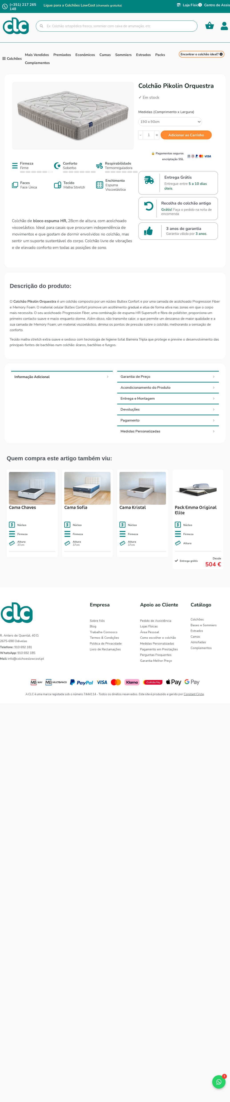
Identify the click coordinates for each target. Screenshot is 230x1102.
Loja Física (191, 4)
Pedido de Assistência (155, 621)
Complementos (201, 648)
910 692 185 (17, 653)
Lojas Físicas (149, 626)
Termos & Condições (104, 638)
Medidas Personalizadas (157, 643)
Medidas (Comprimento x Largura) (166, 112)
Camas (195, 637)
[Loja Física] (179, 5)
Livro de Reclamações (105, 649)
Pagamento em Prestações (159, 649)
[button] (219, 1082)
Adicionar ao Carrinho (186, 134)
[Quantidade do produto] (149, 134)
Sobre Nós (97, 621)
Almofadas (198, 642)
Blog (93, 626)
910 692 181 (16, 647)
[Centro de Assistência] (200, 5)
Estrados (197, 631)
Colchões (197, 619)
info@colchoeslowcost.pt (22, 659)
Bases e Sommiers (204, 625)
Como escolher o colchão (158, 638)
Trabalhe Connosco (103, 632)
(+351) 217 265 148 (23, 6)
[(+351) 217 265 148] (5, 6)
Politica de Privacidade (106, 643)
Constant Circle (194, 694)
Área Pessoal (149, 632)
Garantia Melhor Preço (156, 661)
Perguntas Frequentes (155, 655)
